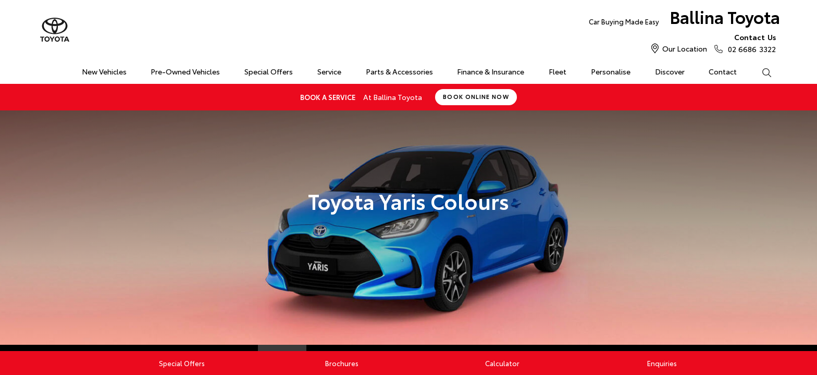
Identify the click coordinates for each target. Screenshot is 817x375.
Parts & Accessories (399, 71)
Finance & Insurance (490, 71)
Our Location (684, 48)
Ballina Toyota (684, 19)
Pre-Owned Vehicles (185, 71)
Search (760, 72)
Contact (723, 71)
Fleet (557, 71)
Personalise (610, 71)
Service (329, 71)
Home (45, 69)
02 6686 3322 (749, 42)
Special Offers (268, 71)
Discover (670, 71)
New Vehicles (104, 71)
